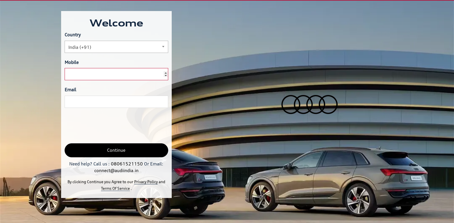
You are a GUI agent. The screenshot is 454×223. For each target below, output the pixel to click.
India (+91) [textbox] (79, 47)
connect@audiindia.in (116, 170)
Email (70, 89)
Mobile (72, 62)
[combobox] (116, 47)
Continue (116, 150)
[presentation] (109, 125)
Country (73, 35)
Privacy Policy (146, 181)
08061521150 (127, 164)
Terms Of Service (115, 188)
